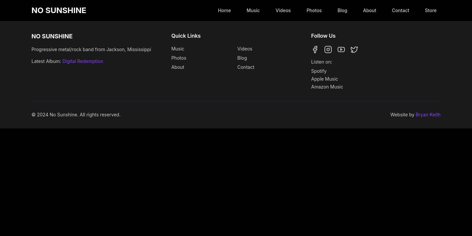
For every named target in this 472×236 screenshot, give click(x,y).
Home (224, 10)
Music (253, 10)
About (369, 10)
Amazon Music (327, 86)
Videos (283, 10)
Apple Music (324, 79)
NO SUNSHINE (58, 10)
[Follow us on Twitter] (354, 49)
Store (431, 10)
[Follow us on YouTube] (341, 49)
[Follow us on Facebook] (315, 49)
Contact (400, 10)
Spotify (318, 71)
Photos (314, 10)
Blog (342, 10)
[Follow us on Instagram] (328, 49)
